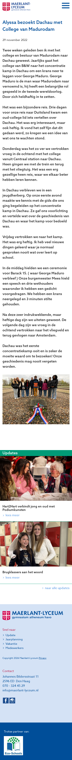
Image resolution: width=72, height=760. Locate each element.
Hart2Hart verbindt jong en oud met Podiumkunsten (28, 508)
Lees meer (13, 515)
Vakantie (11, 644)
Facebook (6, 700)
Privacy (42, 658)
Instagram (12, 700)
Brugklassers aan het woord (22, 572)
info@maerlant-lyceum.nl (20, 690)
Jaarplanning (14, 639)
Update (10, 635)
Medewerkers (14, 648)
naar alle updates (57, 588)
